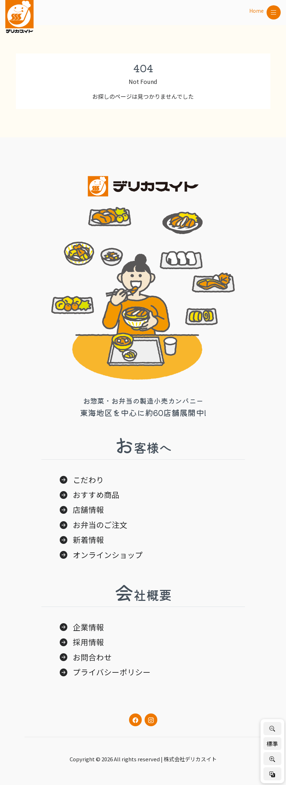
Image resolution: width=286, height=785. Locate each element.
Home (256, 10)
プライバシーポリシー (112, 671)
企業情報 (88, 626)
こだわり (88, 479)
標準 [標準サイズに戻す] (272, 743)
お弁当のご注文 (100, 524)
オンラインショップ (108, 554)
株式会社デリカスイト (190, 759)
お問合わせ (92, 657)
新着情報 (88, 539)
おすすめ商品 (96, 494)
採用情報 (88, 641)
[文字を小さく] (272, 728)
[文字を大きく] (272, 758)
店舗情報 (88, 509)
